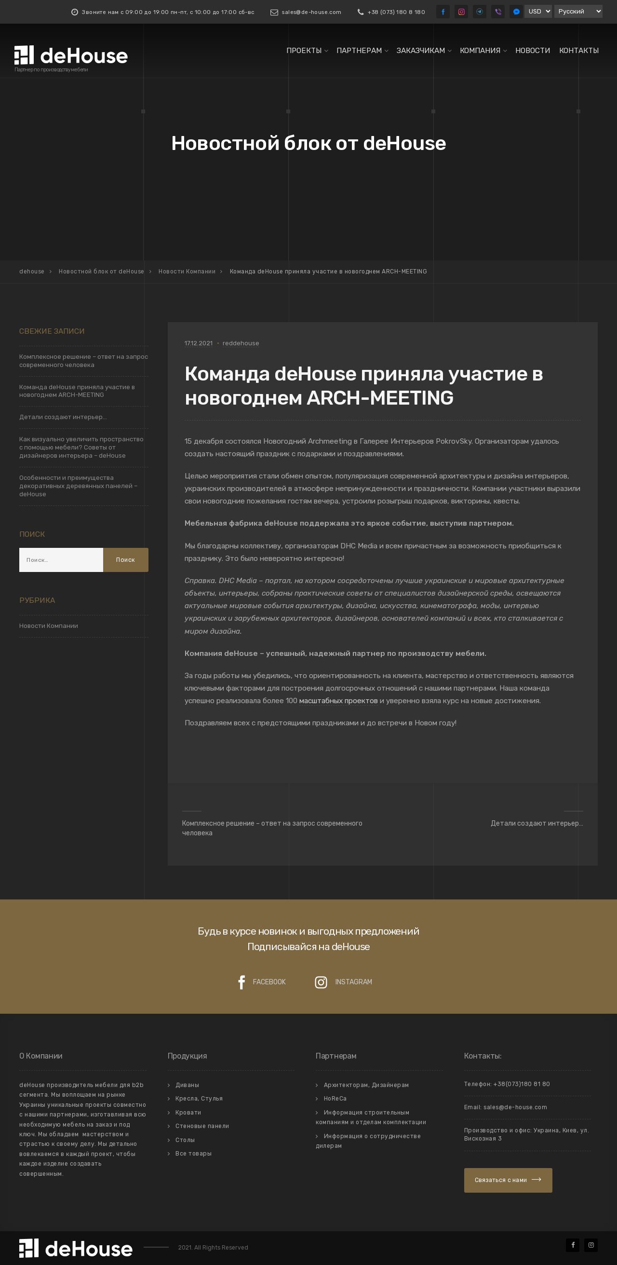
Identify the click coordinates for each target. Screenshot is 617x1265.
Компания (480, 50)
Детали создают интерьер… (537, 823)
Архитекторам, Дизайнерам (366, 1085)
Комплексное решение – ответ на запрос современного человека (272, 828)
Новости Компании (48, 625)
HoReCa (335, 1098)
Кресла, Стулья (199, 1098)
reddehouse (241, 343)
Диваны (187, 1085)
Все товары (193, 1153)
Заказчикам (421, 50)
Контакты (579, 50)
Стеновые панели (202, 1126)
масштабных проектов (338, 700)
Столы (185, 1140)
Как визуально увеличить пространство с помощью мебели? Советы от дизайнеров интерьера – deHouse (81, 447)
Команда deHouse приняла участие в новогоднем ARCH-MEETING (77, 391)
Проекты (304, 50)
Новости (532, 50)
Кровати (188, 1112)
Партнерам (359, 50)
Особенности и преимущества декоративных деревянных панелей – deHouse (78, 486)
